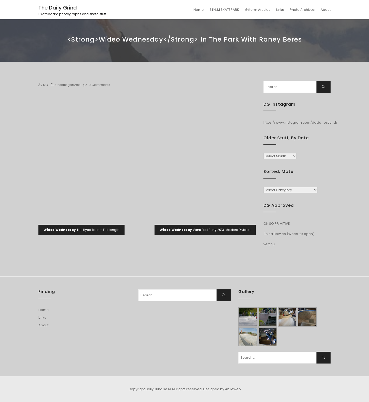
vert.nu (269, 244)
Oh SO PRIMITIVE (276, 223)
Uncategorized (67, 84)
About (326, 9)
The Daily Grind (57, 7)
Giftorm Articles (257, 9)
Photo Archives (302, 9)
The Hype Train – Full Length (81, 230)
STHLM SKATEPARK (224, 9)
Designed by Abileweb (222, 389)
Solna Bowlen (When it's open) (288, 233)
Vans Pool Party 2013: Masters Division (205, 230)
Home (198, 9)
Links (280, 9)
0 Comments (99, 84)
